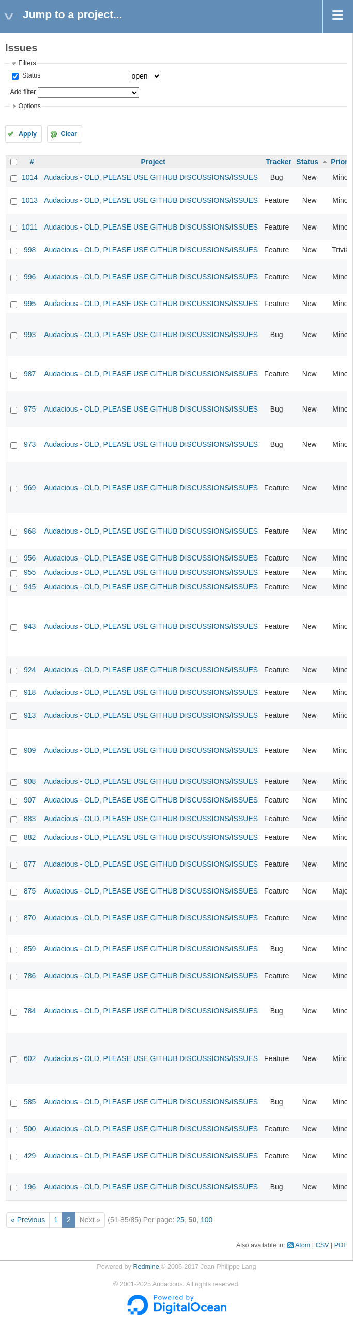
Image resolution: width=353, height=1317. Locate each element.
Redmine (146, 1266)
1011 (30, 227)
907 (30, 800)
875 (30, 891)
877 (30, 864)
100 (206, 1220)
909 (30, 750)
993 (30, 334)
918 (30, 692)
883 (30, 818)
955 (30, 572)
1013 (30, 200)
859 (30, 949)
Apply (28, 134)
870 (30, 918)
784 (30, 1011)
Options (29, 106)
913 (30, 715)
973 (30, 444)
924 (30, 669)
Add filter (23, 92)
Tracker (278, 162)
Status (30, 75)
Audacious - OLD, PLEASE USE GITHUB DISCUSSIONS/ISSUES (151, 177)
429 (30, 1156)
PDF (340, 1245)
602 (30, 1058)
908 (30, 781)
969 (30, 487)
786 (30, 976)
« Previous (28, 1220)
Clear (68, 134)
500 (30, 1129)
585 (30, 1102)
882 (30, 837)
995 (30, 303)
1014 (30, 177)
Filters (27, 63)
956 (30, 558)
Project (153, 162)
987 (30, 374)
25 (180, 1220)
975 (30, 409)
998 (30, 250)
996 (30, 277)
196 (30, 1187)
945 (30, 587)
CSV (322, 1245)
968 (30, 531)
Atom (302, 1245)
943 (30, 626)
